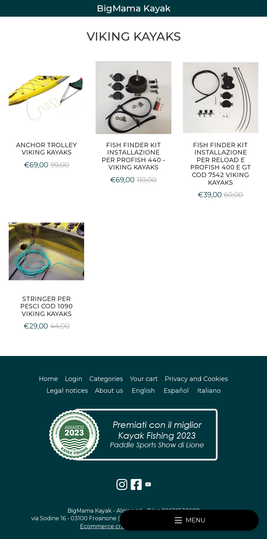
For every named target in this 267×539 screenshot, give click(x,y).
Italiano (209, 391)
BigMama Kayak (134, 8)
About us (109, 391)
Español (176, 391)
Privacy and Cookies (196, 379)
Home (48, 379)
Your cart (144, 379)
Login (73, 379)
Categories (106, 379)
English (143, 391)
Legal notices (67, 391)
